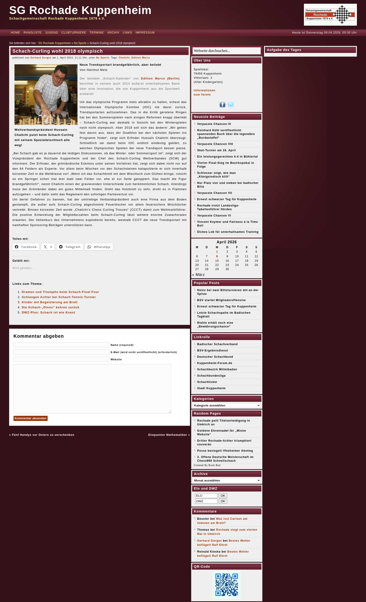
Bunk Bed (215, 465)
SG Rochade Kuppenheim (80, 10)
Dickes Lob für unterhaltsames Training (228, 232)
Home (15, 32)
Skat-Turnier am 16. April (216, 150)
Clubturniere (74, 32)
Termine (97, 32)
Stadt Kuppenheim (211, 388)
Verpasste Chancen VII (214, 193)
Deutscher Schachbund (215, 356)
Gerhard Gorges (41, 57)
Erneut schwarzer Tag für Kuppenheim (227, 199)
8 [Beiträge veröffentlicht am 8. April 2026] (217, 256)
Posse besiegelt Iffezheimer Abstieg (225, 450)
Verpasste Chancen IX (214, 124)
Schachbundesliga (211, 375)
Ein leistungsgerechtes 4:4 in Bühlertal (227, 156)
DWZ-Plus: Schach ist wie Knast (48, 312)
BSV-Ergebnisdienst (212, 350)
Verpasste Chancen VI (214, 215)
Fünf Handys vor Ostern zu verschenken (43, 435)
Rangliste (33, 32)
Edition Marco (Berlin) (160, 78)
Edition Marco (141, 57)
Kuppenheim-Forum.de (214, 363)
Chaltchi (124, 57)
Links (127, 32)
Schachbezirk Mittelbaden (217, 369)
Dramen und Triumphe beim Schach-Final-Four (60, 292)
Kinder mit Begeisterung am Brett (49, 302)
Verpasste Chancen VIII (215, 144)
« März (198, 275)
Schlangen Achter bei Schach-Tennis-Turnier (59, 297)
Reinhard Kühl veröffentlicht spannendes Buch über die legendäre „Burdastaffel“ (226, 134)
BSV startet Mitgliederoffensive (221, 300)
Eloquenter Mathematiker (167, 435)
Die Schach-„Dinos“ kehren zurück (50, 307)
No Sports (80, 43)
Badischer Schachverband (217, 344)
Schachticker (207, 382)
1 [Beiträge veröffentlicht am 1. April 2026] (217, 251)
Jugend (51, 32)
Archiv (113, 32)
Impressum (145, 32)
